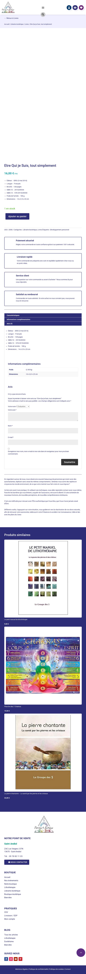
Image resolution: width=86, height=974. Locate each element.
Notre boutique (10, 884)
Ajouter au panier (17, 216)
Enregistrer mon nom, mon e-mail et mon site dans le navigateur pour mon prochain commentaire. (38, 452)
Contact (68, 969)
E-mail (11, 437)
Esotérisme (9, 941)
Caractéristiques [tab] (13, 315)
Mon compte (9, 919)
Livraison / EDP (10, 915)
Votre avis (12, 410)
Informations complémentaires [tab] (18, 319)
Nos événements (11, 880)
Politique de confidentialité (38, 969)
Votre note (12, 406)
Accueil (6, 24)
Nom (10, 426)
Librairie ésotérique (17, 24)
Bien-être (8, 897)
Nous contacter (19, 862)
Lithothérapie (9, 887)
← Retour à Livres (11, 18)
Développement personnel (59, 230)
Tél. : (6, 856)
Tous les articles (11, 935)
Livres (27, 24)
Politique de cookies (56, 969)
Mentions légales (21, 969)
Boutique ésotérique (12, 894)
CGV (6, 912)
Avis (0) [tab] (9, 324)
